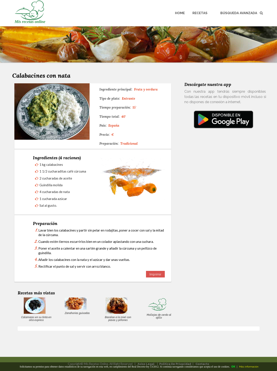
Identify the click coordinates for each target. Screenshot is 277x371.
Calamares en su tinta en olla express (36, 319)
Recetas (199, 13)
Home (180, 13)
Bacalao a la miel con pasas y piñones (118, 319)
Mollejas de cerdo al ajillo (159, 316)
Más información (248, 366)
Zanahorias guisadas (77, 313)
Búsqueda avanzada (241, 13)
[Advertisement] (223, 183)
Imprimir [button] (155, 274)
